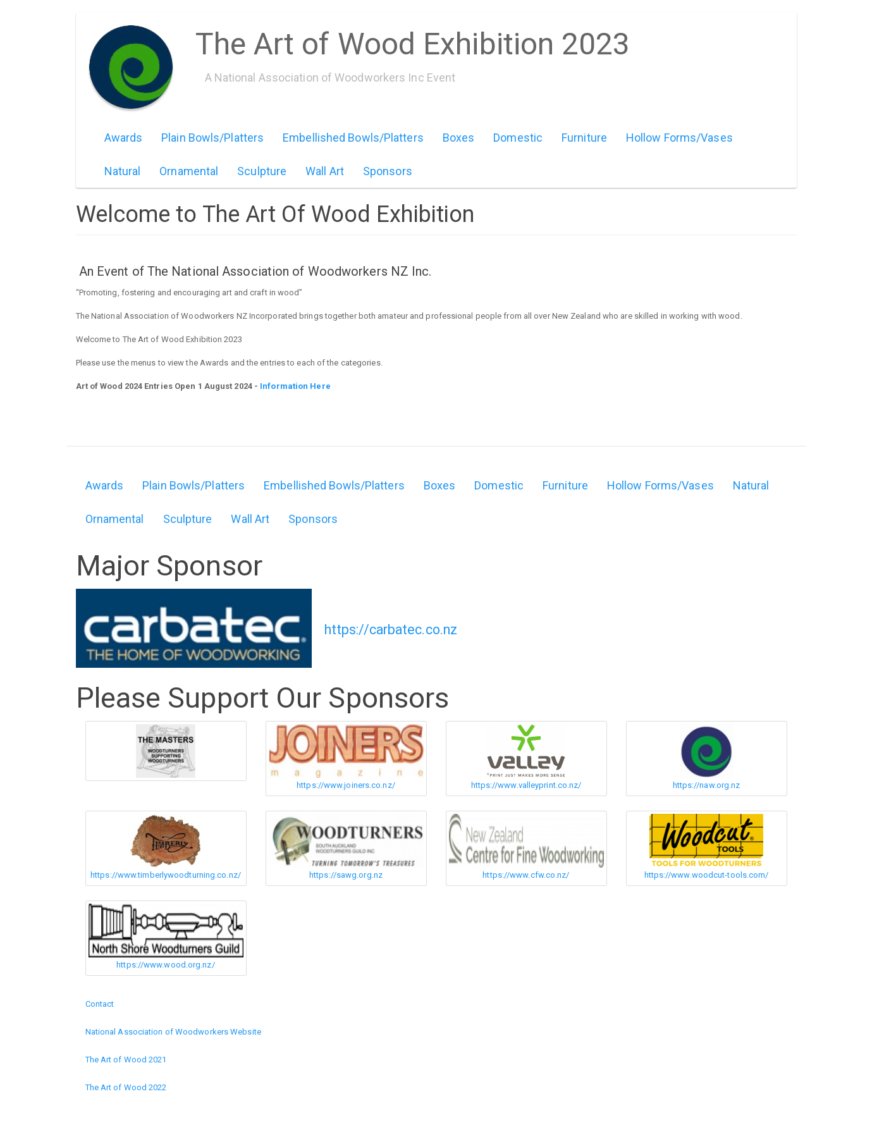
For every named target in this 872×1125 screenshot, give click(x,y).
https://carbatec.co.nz (390, 629)
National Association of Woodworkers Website (173, 1031)
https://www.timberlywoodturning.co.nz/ (165, 875)
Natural (122, 171)
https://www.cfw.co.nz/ (525, 875)
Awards (123, 137)
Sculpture (261, 171)
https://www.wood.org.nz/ (165, 964)
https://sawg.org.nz (346, 875)
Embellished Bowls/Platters (353, 137)
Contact (99, 1004)
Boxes (459, 137)
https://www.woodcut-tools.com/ (706, 875)
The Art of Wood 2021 (126, 1059)
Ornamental (188, 171)
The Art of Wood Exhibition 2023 (412, 40)
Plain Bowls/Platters (212, 137)
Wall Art (324, 171)
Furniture (584, 137)
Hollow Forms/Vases (679, 137)
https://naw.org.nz (706, 785)
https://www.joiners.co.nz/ (346, 785)
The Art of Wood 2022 (126, 1087)
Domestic (518, 137)
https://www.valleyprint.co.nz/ (526, 785)
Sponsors (387, 171)
